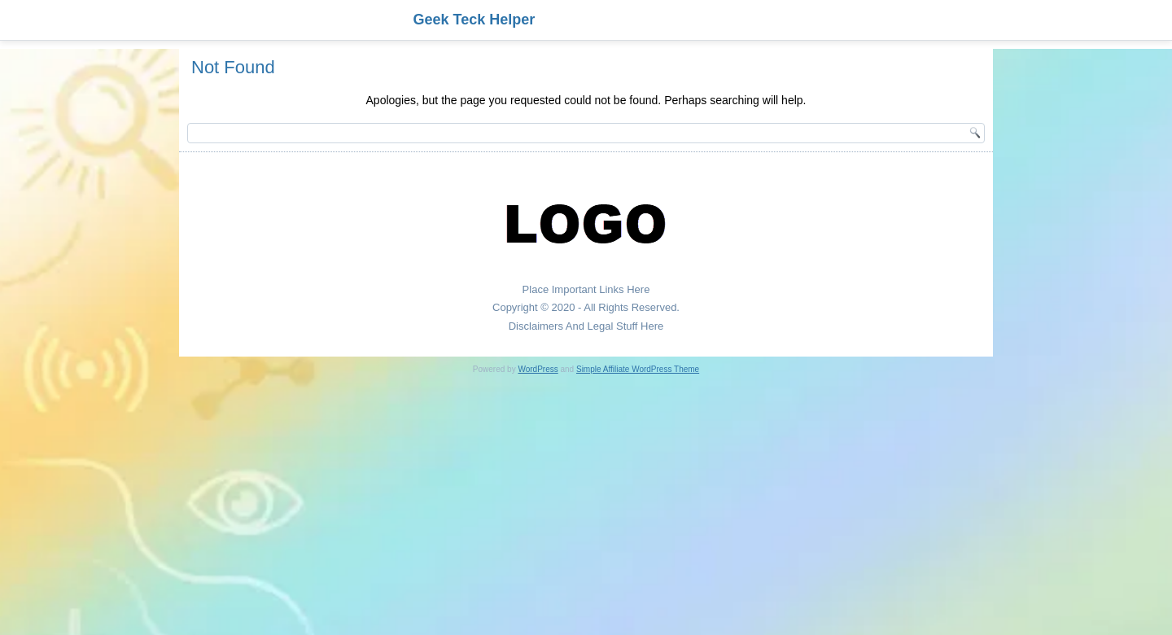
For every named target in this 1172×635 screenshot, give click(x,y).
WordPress (538, 369)
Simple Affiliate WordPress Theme (637, 369)
